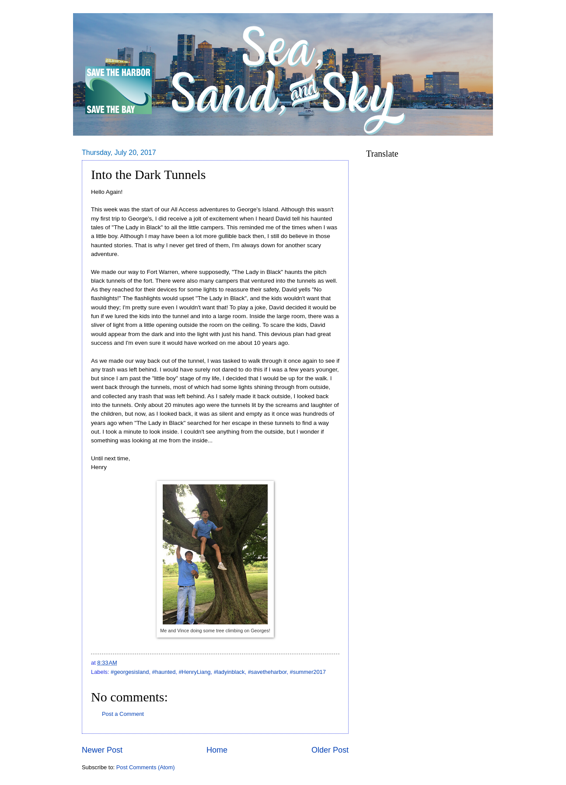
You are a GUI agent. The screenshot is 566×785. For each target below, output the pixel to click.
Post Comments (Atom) (145, 767)
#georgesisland (130, 672)
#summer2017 (308, 672)
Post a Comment (123, 714)
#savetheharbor (267, 672)
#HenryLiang (194, 672)
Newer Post (102, 750)
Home (216, 750)
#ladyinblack (229, 672)
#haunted (164, 672)
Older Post (330, 750)
